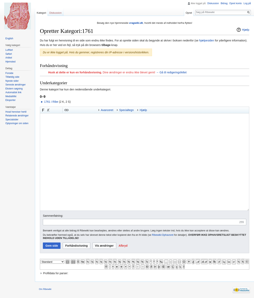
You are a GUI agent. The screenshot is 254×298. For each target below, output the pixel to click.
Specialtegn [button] (126, 110)
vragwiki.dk (136, 22)
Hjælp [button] (143, 110)
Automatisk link (13, 92)
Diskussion (213, 3)
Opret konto (235, 3)
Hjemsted (10, 61)
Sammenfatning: (53, 215)
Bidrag (224, 3)
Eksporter (10, 100)
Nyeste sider (12, 81)
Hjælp (245, 29)
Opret (189, 12)
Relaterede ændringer (17, 115)
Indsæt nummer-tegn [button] (53, 110)
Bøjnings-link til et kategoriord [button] (76, 110)
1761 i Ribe (51, 101)
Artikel (8, 57)
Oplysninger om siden (16, 123)
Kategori (41, 12)
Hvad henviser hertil (15, 111)
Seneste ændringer (15, 84)
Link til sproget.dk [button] (58, 110)
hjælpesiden (206, 40)
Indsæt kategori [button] (92, 110)
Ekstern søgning (14, 88)
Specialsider (11, 119)
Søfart (8, 54)
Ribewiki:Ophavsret (163, 235)
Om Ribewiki (45, 289)
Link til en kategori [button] (82, 110)
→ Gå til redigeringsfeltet (171, 72)
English (9, 38)
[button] (43, 110)
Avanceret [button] (107, 110)
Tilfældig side (12, 77)
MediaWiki (10, 96)
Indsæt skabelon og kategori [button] (87, 110)
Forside (9, 73)
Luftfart (9, 50)
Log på (247, 3)
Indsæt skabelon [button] (71, 110)
